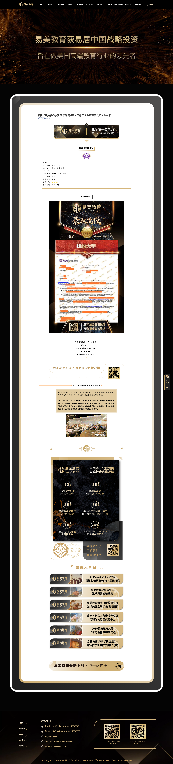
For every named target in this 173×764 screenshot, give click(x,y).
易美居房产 (128, 4)
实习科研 (80, 4)
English (150, 4)
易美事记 (51, 4)
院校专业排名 (118, 4)
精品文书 (99, 4)
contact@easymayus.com (63, 741)
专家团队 (70, 4)
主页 (41, 4)
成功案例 (109, 4)
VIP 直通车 (89, 4)
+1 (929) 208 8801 (51, 736)
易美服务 (60, 4)
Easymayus (26, 4)
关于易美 (138, 4)
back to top (167, 387)
